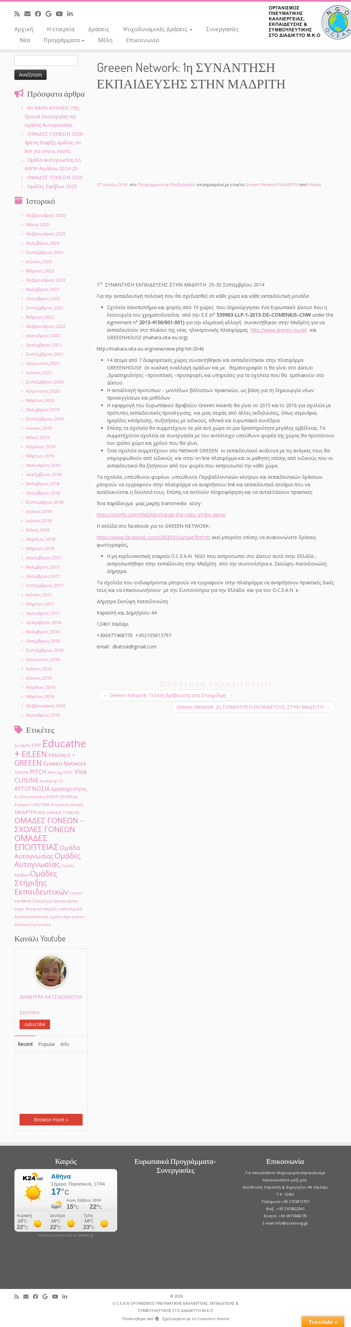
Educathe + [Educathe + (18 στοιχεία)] (50, 748)
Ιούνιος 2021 (39, 372)
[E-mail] (29, 14)
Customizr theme (213, 1318)
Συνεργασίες (222, 29)
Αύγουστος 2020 (43, 391)
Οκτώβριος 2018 (43, 493)
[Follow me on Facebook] (40, 14)
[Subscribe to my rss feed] (19, 14)
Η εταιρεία (60, 29)
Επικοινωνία (142, 40)
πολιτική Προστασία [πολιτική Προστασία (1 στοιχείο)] (32, 924)
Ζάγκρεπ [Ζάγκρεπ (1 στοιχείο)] (21, 804)
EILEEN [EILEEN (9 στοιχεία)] (34, 753)
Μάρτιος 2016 (40, 696)
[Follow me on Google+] (51, 14)
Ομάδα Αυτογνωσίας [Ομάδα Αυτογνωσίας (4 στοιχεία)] (47, 851)
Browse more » (51, 1119)
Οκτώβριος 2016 (43, 641)
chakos (314, 184)
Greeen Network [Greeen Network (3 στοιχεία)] (64, 763)
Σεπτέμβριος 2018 (44, 502)
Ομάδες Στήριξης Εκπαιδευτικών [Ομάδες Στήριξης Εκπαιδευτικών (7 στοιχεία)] (41, 882)
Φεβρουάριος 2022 (45, 326)
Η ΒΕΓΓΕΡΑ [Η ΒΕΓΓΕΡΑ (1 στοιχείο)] (40, 804)
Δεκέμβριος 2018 (43, 474)
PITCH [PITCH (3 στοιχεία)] (38, 772)
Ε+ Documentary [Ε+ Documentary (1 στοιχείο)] (29, 796)
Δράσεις (98, 29)
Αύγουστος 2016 (43, 659)
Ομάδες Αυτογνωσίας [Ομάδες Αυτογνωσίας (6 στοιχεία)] (47, 860)
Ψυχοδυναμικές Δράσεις (157, 29)
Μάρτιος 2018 (40, 548)
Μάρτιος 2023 (40, 271)
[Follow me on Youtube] (61, 14)
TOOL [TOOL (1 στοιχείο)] (68, 772)
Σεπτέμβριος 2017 (44, 585)
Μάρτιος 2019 (40, 456)
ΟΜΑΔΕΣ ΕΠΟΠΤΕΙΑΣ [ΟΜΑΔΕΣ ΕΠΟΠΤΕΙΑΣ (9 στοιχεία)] (36, 842)
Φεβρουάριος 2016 (45, 706)
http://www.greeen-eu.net (279, 330)
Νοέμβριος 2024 (42, 243)
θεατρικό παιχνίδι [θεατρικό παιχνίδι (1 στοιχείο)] (42, 908)
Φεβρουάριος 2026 (45, 215)
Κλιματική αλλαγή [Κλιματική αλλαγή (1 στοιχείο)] (67, 804)
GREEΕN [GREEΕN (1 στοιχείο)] (21, 772)
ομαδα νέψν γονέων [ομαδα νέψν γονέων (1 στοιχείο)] (67, 916)
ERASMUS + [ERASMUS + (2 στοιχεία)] (61, 755)
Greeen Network (261, 184)
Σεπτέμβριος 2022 (44, 308)
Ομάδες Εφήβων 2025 (52, 186)
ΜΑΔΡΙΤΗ (289, 184)
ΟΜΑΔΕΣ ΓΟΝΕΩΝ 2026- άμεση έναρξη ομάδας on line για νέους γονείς (54, 142)
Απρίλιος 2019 (40, 446)
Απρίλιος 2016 (40, 687)
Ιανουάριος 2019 (43, 465)
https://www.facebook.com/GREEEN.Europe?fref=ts (153, 537)
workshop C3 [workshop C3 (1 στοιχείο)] (51, 781)
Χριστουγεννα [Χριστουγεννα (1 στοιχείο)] (65, 901)
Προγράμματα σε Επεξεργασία (166, 184)
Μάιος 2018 (37, 530)
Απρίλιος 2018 (40, 539)
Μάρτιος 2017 (40, 604)
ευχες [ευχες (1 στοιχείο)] (19, 908)
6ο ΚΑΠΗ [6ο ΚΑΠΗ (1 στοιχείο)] (22, 745)
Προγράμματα (64, 40)
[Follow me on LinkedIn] (72, 14)
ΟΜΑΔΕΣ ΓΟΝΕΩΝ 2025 (55, 177)
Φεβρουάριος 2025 (45, 234)
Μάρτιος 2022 (40, 317)
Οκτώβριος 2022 (43, 298)
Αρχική (23, 29)
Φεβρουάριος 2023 (45, 280)
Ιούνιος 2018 (39, 521)
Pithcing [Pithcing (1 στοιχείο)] (55, 772)
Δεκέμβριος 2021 (43, 345)
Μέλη (105, 40)
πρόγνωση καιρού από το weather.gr (66, 1235)
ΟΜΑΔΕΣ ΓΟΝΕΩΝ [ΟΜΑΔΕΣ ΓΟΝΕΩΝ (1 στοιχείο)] (62, 812)
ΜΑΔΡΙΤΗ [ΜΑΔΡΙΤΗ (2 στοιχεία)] (25, 812)
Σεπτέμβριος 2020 (44, 382)
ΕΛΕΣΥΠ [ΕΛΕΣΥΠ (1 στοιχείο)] (52, 796)
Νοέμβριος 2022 (42, 289)
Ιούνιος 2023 (39, 261)
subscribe (34, 1024)
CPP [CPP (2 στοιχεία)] (36, 745)
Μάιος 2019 (37, 437)
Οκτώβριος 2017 (43, 576)
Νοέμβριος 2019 (42, 409)
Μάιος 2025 (37, 224)
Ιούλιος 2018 (39, 511)
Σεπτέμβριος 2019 (44, 419)
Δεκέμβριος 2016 (43, 622)
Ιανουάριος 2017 (43, 613)
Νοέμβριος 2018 (42, 483)
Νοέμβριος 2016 (42, 632)
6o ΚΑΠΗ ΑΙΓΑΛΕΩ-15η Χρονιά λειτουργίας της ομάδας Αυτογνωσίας (52, 116)
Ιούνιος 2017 (39, 595)
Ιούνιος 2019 (39, 428)
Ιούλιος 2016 (39, 669)
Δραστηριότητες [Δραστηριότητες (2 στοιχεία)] (69, 789)
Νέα (25, 40)
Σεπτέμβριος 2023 (44, 252)
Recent (25, 1044)
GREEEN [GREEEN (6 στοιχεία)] (28, 763)
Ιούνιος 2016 (39, 678)
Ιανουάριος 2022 (43, 335)
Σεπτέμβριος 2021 (44, 354)
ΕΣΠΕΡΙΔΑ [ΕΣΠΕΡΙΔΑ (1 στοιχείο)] (68, 796)
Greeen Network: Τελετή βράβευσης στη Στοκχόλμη (165, 695)
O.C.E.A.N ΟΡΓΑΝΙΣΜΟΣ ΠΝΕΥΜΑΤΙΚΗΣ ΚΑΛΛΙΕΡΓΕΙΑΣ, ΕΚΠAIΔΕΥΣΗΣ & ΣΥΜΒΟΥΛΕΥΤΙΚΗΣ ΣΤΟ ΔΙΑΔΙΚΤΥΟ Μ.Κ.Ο (175, 1307)
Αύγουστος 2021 (43, 363)
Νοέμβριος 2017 (42, 567)
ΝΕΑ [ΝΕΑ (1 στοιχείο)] (41, 812)
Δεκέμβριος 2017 (43, 558)
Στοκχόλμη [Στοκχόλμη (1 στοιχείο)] (42, 901)
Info (64, 1044)
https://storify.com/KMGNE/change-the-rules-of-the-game (161, 514)
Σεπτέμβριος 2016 (44, 650)
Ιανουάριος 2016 (43, 715)
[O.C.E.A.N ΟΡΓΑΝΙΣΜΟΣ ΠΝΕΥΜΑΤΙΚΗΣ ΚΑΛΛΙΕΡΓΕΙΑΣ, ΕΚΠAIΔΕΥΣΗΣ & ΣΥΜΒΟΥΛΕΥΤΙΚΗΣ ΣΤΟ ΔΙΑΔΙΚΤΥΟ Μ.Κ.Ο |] (310, 22)
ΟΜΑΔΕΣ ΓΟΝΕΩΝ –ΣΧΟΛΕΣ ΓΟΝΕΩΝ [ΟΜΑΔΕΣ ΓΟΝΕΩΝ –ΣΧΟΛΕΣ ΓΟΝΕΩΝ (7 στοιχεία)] (49, 824)
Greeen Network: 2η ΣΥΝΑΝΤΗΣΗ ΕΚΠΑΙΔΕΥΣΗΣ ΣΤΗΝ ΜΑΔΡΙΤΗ (253, 707)
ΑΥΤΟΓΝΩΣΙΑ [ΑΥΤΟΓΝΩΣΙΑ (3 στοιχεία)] (32, 788)
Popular (46, 1044)
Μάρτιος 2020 (40, 400)
